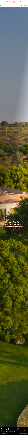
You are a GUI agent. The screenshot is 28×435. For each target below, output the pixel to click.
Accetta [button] (25, 433)
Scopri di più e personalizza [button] (5, 433)
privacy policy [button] (25, 428)
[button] (0, 5)
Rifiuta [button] (21, 433)
